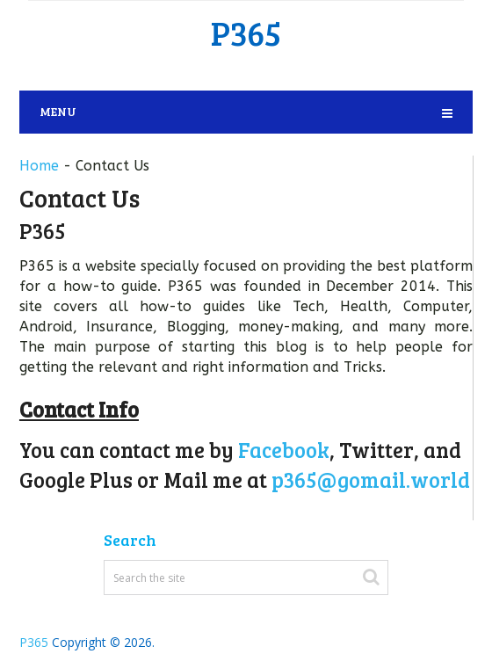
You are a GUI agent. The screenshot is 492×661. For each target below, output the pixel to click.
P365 (246, 32)
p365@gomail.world (370, 479)
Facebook (283, 449)
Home (39, 165)
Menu (58, 111)
